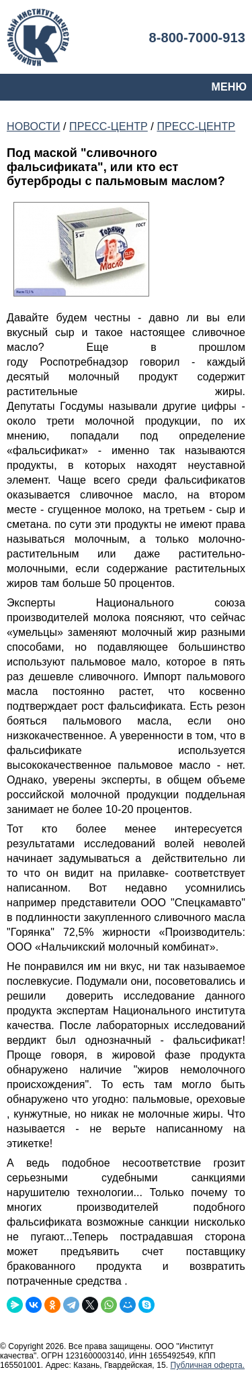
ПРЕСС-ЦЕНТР (108, 126)
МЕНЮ (229, 87)
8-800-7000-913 (197, 37)
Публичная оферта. (208, 1365)
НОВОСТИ (33, 126)
